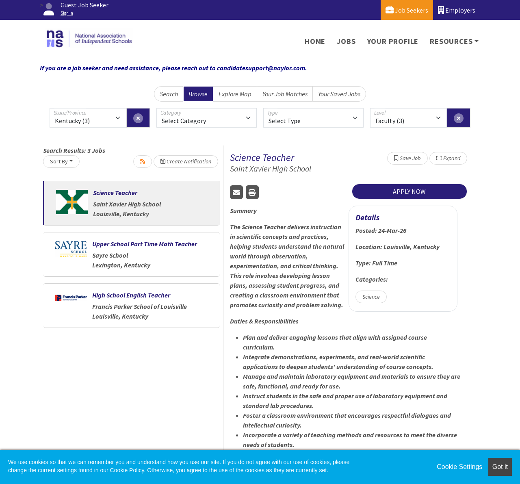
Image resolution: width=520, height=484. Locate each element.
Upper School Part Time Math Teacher (144, 244)
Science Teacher (115, 193)
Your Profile (393, 41)
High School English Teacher (131, 295)
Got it (500, 466)
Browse (198, 94)
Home (315, 41)
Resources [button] (451, 41)
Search (169, 94)
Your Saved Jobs (339, 94)
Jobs (346, 41)
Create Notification (185, 161)
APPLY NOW (409, 191)
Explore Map (235, 94)
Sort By (59, 161)
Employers (456, 10)
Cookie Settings (459, 466)
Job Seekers (407, 10)
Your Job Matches (285, 94)
